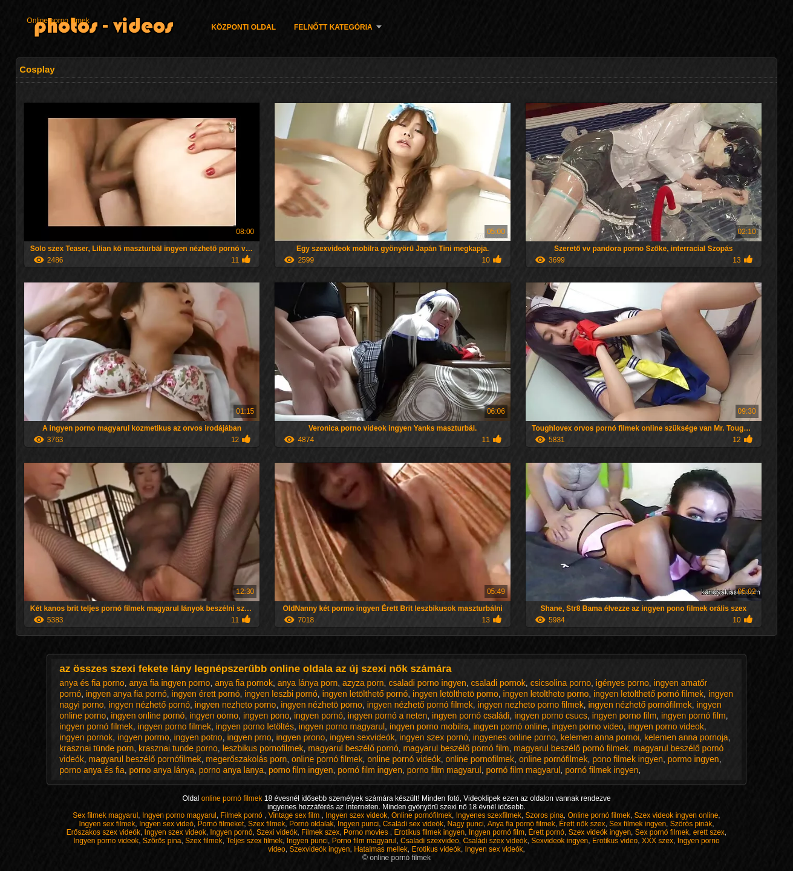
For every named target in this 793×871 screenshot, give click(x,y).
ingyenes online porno (514, 737)
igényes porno (622, 683)
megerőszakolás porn (246, 759)
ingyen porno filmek (174, 726)
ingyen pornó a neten (388, 715)
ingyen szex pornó (433, 737)
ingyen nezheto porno (235, 705)
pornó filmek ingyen (601, 770)
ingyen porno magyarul (342, 726)
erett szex (709, 832)
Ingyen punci (358, 824)
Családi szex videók (495, 841)
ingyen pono (266, 715)
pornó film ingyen (370, 770)
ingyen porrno (143, 737)
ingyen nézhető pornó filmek (420, 705)
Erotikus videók (436, 849)
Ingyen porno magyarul (179, 815)
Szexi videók (276, 832)
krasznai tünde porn (96, 748)
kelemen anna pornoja (686, 737)
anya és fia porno (91, 683)
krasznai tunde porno (178, 748)
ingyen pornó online (510, 726)
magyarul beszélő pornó (353, 748)
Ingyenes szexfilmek (488, 815)
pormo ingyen (693, 759)
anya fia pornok (244, 683)
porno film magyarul (444, 770)
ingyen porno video (587, 726)
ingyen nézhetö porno (321, 705)
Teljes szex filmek (254, 841)
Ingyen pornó (231, 832)
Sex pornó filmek (662, 832)
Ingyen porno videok (106, 841)
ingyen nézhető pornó (149, 705)
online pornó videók (403, 759)
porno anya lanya (231, 770)
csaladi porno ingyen (427, 683)
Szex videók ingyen (600, 832)
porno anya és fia (91, 770)
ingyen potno (198, 737)
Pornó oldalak (311, 824)
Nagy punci (466, 824)
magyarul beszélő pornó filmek (571, 748)
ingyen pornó (318, 715)
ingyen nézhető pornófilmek (639, 705)
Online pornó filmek (599, 815)
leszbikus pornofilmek (263, 748)
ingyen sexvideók (362, 737)
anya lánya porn (308, 683)
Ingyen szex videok (356, 815)
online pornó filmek (327, 759)
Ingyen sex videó (166, 824)
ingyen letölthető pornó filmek (648, 694)
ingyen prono (300, 737)
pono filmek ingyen (627, 759)
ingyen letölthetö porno (455, 694)
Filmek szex (320, 832)
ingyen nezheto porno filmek (531, 705)
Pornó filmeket (221, 824)
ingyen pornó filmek (95, 726)
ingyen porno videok (666, 726)
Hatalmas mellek (381, 849)
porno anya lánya (161, 770)
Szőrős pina (162, 841)
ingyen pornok (86, 737)
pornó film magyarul (523, 770)
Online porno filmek (58, 20)
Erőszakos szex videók (103, 832)
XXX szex (657, 841)
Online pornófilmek (421, 815)
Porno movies (367, 832)
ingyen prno (249, 737)
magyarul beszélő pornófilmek (145, 759)
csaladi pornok (498, 683)
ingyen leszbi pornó (281, 694)
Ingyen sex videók (494, 849)
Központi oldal (243, 27)
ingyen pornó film (693, 715)
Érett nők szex (582, 824)
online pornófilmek (553, 759)
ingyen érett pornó (206, 694)
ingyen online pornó (147, 715)
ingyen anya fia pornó (126, 694)
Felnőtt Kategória (333, 27)
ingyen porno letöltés (255, 726)
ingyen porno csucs (550, 715)
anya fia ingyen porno (169, 683)
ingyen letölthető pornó (365, 694)
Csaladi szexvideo (429, 841)
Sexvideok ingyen (559, 841)
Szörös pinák (691, 824)
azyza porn (362, 683)
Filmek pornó (242, 815)
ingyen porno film (624, 715)
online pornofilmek (479, 759)
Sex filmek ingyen (637, 824)
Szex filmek (266, 824)
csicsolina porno (560, 683)
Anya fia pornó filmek (521, 824)
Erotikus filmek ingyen (429, 832)
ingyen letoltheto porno (546, 694)
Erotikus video (615, 841)
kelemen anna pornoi (600, 737)
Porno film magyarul (364, 841)
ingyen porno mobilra (429, 726)
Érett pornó (546, 832)
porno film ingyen (301, 770)
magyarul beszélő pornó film (456, 748)
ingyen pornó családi (470, 715)
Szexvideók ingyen (319, 849)
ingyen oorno (213, 715)
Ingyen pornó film (496, 832)
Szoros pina (544, 815)
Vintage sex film (295, 815)
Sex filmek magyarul (105, 815)
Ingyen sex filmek (107, 824)
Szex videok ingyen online (677, 815)
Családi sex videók (413, 824)
